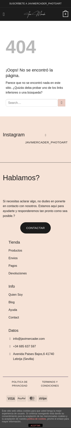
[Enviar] (61, 102)
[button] (5, 14)
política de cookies (36, 419)
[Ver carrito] (65, 14)
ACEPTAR (35, 425)
